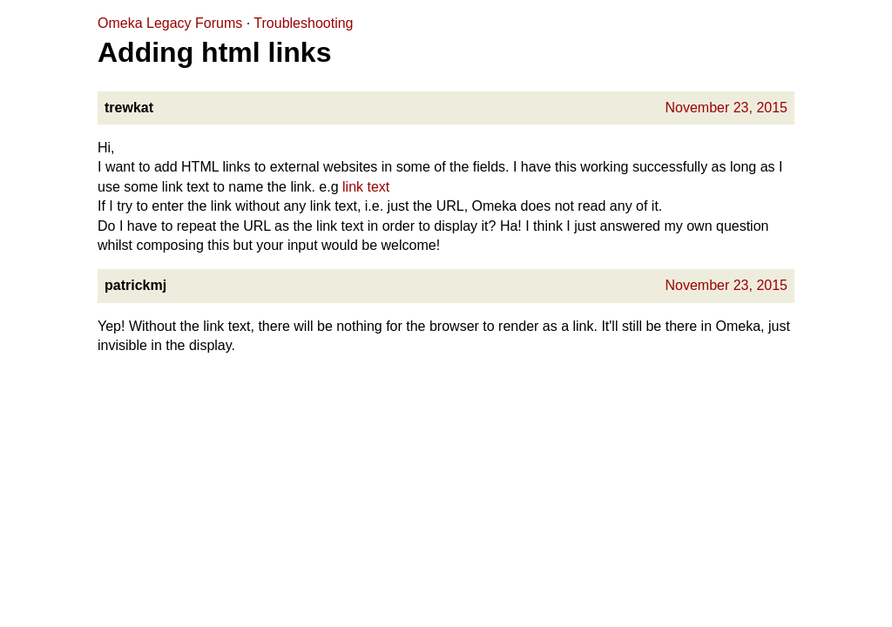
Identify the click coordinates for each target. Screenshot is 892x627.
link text (365, 186)
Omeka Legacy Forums (170, 23)
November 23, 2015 (726, 107)
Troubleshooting (303, 23)
